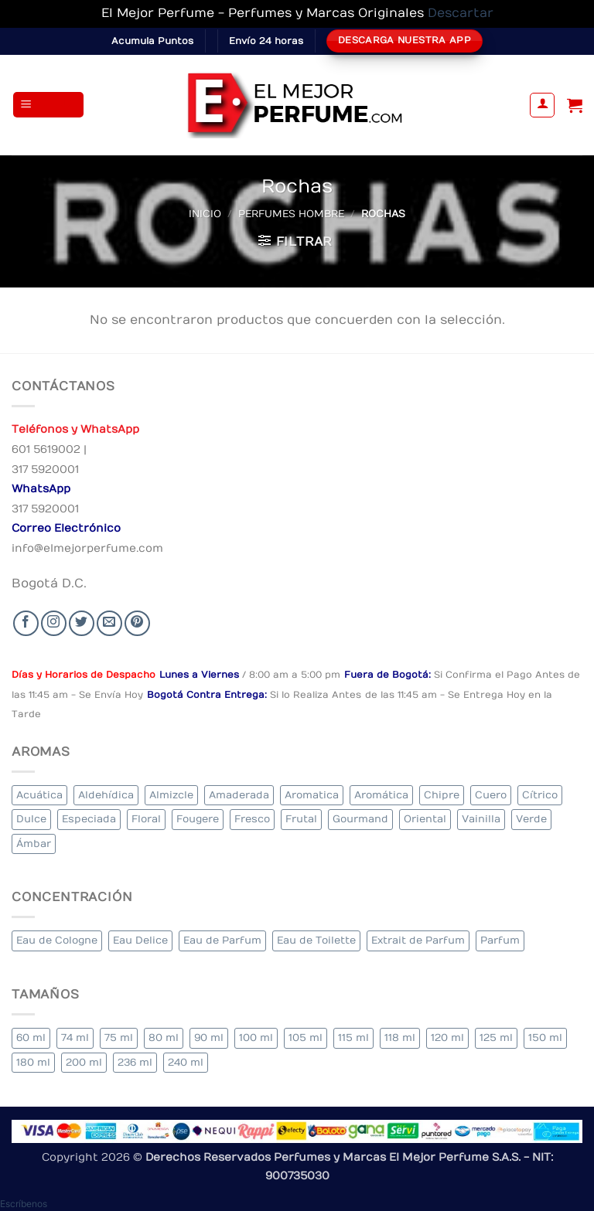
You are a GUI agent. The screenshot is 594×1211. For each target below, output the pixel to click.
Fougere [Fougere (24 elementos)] (197, 819)
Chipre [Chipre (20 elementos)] (441, 795)
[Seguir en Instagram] (54, 623)
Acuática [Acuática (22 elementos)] (39, 795)
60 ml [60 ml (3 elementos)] (31, 1037)
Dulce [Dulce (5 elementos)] (31, 819)
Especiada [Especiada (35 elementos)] (89, 819)
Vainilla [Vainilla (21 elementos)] (481, 819)
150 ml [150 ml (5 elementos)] (545, 1037)
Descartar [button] (460, 13)
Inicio (205, 213)
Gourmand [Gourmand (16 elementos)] (360, 819)
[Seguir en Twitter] (81, 623)
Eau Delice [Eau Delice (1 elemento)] (140, 940)
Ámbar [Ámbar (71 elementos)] (33, 843)
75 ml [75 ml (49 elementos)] (118, 1037)
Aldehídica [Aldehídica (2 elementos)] (106, 795)
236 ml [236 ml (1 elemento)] (135, 1062)
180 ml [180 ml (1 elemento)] (33, 1062)
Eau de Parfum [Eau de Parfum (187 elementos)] (222, 940)
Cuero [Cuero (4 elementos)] (491, 795)
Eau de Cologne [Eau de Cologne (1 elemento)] (56, 940)
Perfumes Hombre (291, 213)
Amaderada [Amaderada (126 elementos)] (239, 795)
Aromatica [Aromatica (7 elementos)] (312, 795)
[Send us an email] (109, 623)
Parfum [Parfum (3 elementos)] (500, 940)
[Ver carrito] (574, 105)
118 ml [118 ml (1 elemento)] (399, 1037)
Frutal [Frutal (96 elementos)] (301, 819)
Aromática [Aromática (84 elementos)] (381, 795)
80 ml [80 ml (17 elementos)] (163, 1037)
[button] (48, 104)
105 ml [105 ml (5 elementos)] (305, 1037)
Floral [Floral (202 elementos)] (146, 819)
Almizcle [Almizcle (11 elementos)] (171, 795)
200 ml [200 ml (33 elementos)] (84, 1062)
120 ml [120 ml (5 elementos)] (447, 1037)
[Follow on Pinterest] (137, 623)
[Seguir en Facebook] (26, 623)
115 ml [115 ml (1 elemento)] (353, 1037)
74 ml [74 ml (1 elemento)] (75, 1037)
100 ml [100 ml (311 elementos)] (256, 1037)
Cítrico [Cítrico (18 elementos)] (540, 795)
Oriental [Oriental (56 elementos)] (425, 819)
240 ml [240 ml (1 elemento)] (185, 1062)
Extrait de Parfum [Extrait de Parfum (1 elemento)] (418, 940)
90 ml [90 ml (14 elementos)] (209, 1037)
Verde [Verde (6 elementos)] (531, 819)
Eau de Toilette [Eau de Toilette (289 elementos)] (316, 940)
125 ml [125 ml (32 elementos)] (496, 1037)
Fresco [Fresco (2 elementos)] (252, 819)
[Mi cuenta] (542, 105)
